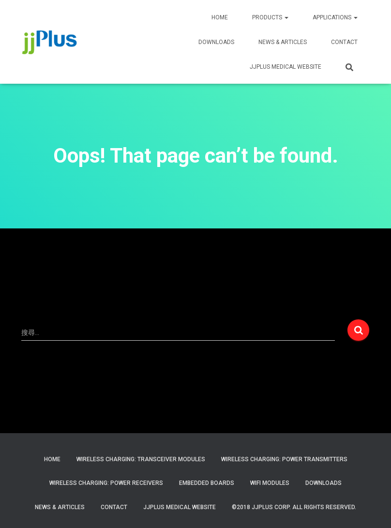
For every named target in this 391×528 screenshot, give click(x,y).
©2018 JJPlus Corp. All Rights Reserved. (294, 507)
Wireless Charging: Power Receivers (106, 483)
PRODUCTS (270, 17)
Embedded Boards (206, 483)
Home (52, 459)
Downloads (216, 42)
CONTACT (344, 42)
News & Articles (282, 42)
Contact (114, 507)
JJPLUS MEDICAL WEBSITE (285, 66)
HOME (219, 17)
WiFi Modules (269, 483)
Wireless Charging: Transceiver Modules (140, 459)
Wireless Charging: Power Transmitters (284, 459)
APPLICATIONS (335, 17)
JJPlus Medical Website (179, 507)
